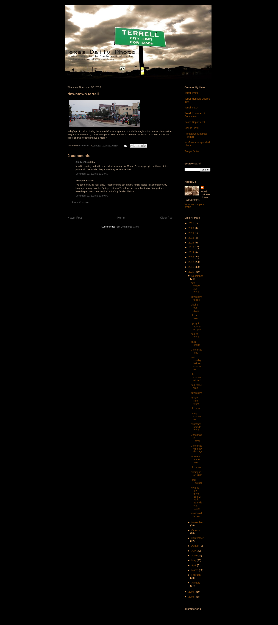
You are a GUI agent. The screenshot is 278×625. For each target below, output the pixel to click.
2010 (191, 271)
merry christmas (196, 416)
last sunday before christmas (196, 363)
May (194, 560)
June (194, 555)
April (194, 565)
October (195, 530)
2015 (191, 247)
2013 (191, 257)
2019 (191, 233)
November (197, 522)
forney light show (195, 400)
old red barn (194, 317)
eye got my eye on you (196, 326)
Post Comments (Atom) (127, 226)
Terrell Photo (192, 92)
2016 (191, 242)
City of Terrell (192, 128)
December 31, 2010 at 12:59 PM (92, 195)
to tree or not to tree (196, 459)
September (197, 538)
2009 (191, 591)
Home (121, 217)
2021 (191, 223)
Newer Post (75, 217)
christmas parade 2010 (196, 427)
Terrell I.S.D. (191, 107)
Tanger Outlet (192, 151)
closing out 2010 (195, 307)
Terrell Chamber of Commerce (195, 115)
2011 (191, 266)
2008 (191, 596)
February (196, 574)
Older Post (166, 217)
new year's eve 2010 (195, 287)
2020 (191, 228)
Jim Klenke (82, 162)
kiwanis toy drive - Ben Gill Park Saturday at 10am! (196, 498)
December (197, 275)
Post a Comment (80, 202)
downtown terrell (196, 298)
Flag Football (196, 481)
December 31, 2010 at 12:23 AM (92, 173)
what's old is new (196, 515)
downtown (196, 392)
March (195, 570)
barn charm (195, 343)
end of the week (196, 386)
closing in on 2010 (196, 474)
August (195, 545)
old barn (195, 408)
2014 (191, 252)
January (195, 582)
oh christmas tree (196, 377)
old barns (196, 467)
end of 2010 (195, 335)
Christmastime (196, 351)
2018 (191, 237)
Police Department (195, 122)
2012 (191, 261)
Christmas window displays (196, 448)
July (193, 550)
